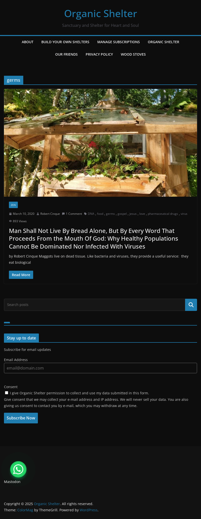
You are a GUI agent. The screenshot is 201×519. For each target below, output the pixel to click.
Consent (11, 386)
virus (184, 214)
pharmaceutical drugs (163, 214)
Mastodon (12, 481)
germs (110, 214)
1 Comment (72, 214)
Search (191, 304)
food (100, 214)
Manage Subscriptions (118, 41)
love (142, 214)
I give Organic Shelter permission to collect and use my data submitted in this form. (77, 393)
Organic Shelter (100, 13)
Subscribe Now (21, 418)
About (27, 41)
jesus (133, 214)
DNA (91, 214)
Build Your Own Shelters (65, 41)
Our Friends (66, 54)
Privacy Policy (99, 54)
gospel (122, 214)
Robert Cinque (50, 214)
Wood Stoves (133, 54)
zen (13, 205)
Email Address (16, 359)
